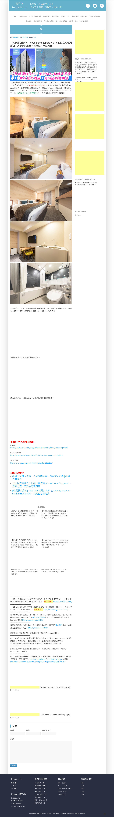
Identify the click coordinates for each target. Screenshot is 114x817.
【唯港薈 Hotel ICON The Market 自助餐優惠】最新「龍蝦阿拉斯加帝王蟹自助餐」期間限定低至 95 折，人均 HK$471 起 (54, 543)
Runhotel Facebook (37, 659)
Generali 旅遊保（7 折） (41, 794)
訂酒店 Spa (74, 16)
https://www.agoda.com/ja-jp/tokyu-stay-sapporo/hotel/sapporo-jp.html (39, 447)
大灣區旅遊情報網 (94, 16)
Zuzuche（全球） (63, 786)
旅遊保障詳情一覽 (40, 803)
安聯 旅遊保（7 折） (40, 791)
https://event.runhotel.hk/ (32, 620)
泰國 (82, 788)
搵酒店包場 (83, 16)
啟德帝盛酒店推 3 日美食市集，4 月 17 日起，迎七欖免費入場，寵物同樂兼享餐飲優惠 (24, 571)
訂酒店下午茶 (65, 16)
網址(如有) (46, 730)
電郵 (28, 730)
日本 (76, 21)
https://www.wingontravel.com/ (55, 609)
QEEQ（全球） (62, 783)
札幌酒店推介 (16, 37)
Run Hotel (25, 37)
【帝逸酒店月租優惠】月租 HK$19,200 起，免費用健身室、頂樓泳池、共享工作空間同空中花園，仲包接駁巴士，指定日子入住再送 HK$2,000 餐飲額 (24, 543)
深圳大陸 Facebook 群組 (18, 806)
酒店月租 (59, 625)
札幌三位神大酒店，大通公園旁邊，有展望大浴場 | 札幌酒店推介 (41, 477)
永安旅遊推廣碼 (48, 21)
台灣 (82, 786)
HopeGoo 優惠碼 (61, 21)
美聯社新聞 (78, 215)
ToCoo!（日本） (62, 791)
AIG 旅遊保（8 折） (40, 783)
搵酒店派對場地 (38, 617)
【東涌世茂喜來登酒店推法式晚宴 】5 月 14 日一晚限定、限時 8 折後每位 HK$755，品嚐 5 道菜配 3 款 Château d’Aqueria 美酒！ (54, 514)
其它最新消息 (84, 21)
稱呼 (12, 730)
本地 (82, 794)
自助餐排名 (46, 16)
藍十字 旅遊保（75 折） (41, 800)
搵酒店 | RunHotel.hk (42, 813)
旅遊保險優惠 (38, 21)
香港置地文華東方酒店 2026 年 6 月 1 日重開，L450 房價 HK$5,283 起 (54, 570)
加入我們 (13, 788)
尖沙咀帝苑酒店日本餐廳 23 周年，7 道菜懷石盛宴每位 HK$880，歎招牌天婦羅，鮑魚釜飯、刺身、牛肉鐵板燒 (24, 513)
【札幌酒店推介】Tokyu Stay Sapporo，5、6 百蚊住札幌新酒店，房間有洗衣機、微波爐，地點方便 (41, 44)
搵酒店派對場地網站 (17, 801)
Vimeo (102, 6)
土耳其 (71, 21)
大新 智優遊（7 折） (40, 797)
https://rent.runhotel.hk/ (38, 627)
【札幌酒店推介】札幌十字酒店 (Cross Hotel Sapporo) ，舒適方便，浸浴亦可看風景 (41, 484)
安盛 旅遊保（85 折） (41, 786)
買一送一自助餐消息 (35, 16)
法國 (82, 791)
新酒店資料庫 (23, 16)
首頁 (15, 16)
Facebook (88, 6)
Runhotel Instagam (55, 659)
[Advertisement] (24, 676)
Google (95, 6)
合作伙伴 (13, 786)
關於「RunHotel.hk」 (55, 813)
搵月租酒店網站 (15, 798)
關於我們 (13, 783)
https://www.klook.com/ (62, 601)
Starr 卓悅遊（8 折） (40, 788)
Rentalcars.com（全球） (65, 788)
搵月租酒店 (55, 16)
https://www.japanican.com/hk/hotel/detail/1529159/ (31, 463)
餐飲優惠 (29, 21)
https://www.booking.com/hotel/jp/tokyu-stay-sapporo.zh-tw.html (36, 455)
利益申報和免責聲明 (73, 813)
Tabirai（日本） (62, 794)
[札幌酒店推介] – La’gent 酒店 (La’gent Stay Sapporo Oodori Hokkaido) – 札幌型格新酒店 (41, 492)
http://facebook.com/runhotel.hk (23, 661)
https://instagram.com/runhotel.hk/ (51, 661)
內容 (12, 739)
